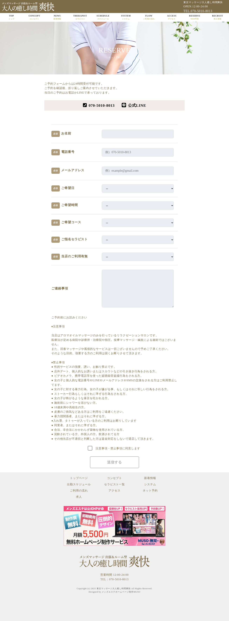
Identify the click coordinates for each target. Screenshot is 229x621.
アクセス (114, 490)
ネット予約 (150, 490)
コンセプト (114, 478)
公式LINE (137, 105)
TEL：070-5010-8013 (114, 579)
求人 (79, 496)
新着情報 (150, 478)
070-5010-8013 (102, 105)
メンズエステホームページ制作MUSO (121, 592)
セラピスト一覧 (114, 484)
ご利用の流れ (79, 490)
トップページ (79, 478)
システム (150, 484)
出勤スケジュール (79, 484)
